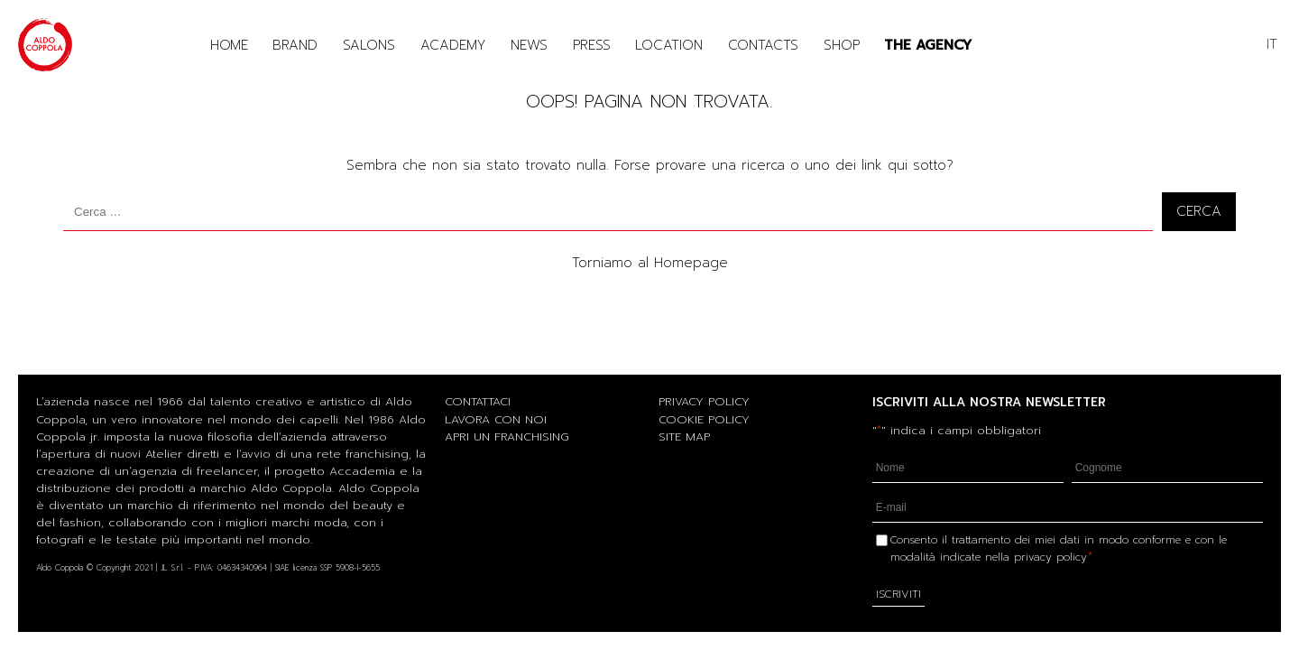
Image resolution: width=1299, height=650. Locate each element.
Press (592, 45)
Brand (295, 45)
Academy (453, 45)
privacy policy (1050, 557)
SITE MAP (684, 436)
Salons (369, 45)
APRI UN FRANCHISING (507, 436)
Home (229, 45)
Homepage (691, 263)
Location (669, 45)
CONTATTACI (478, 401)
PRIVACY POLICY (704, 401)
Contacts (763, 45)
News (529, 45)
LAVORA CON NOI (496, 419)
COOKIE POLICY (704, 419)
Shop (842, 45)
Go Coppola (1009, 44)
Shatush (1086, 44)
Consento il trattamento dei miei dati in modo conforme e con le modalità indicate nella (1058, 548)
